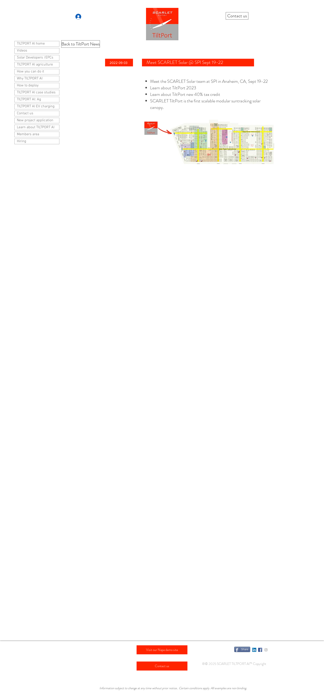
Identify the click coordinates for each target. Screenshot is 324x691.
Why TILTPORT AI (30, 78)
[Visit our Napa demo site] (162, 649)
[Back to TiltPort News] (80, 44)
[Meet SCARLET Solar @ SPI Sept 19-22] (198, 62)
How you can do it (30, 71)
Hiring (21, 141)
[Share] (242, 649)
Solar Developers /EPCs (35, 57)
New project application (35, 120)
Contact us (25, 113)
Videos (22, 50)
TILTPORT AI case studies (36, 92)
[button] (119, 62)
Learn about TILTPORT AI (35, 127)
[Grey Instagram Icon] (266, 650)
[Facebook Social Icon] (260, 650)
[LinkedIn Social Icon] (254, 650)
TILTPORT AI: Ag (29, 99)
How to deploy (27, 85)
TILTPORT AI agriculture (35, 64)
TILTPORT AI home (31, 43)
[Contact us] (237, 16)
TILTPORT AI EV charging (35, 106)
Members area (28, 134)
